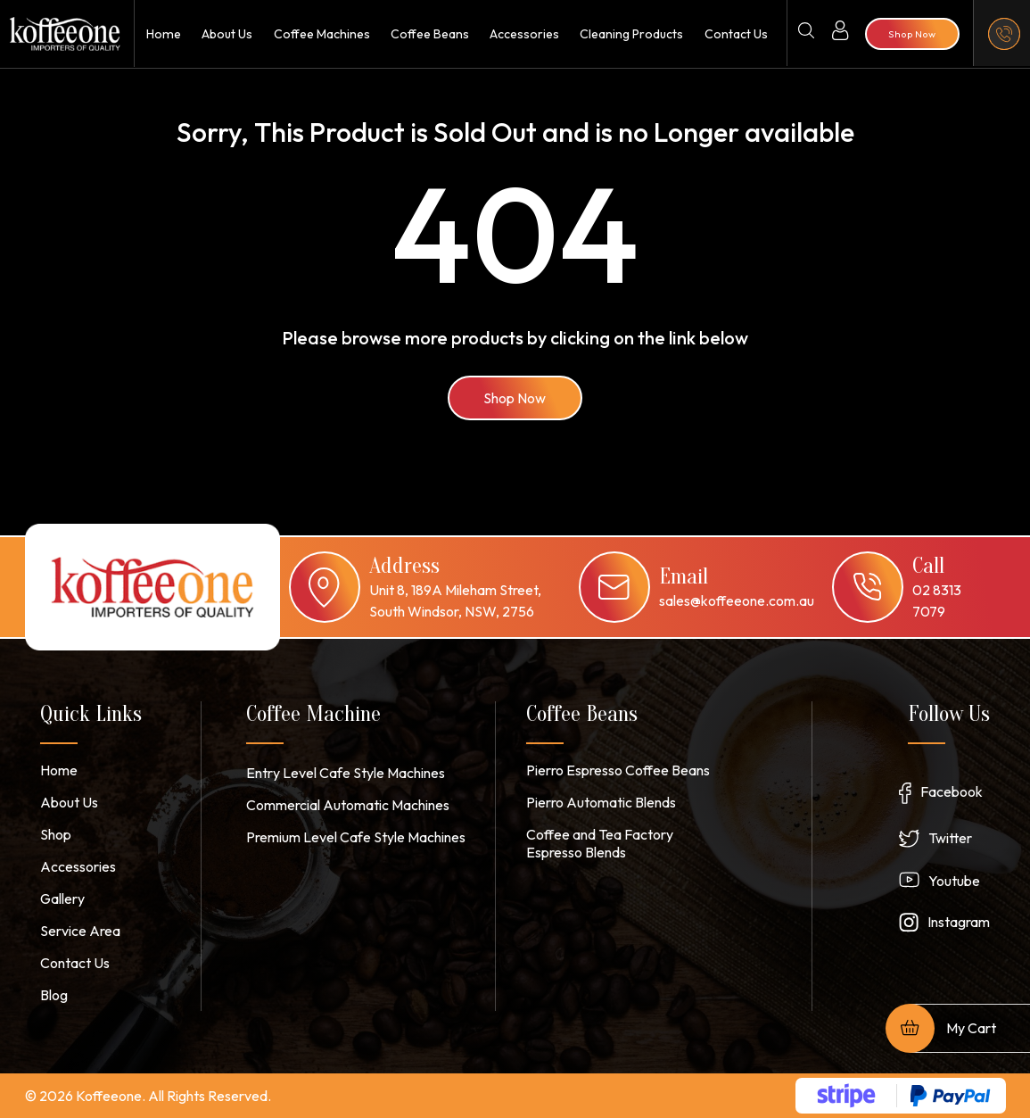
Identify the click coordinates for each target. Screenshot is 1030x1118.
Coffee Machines (320, 34)
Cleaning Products (631, 34)
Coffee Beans (429, 34)
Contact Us (735, 34)
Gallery (62, 898)
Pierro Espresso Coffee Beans (618, 770)
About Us (226, 34)
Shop (55, 834)
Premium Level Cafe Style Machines (356, 837)
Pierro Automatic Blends (601, 802)
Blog (54, 995)
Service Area (80, 931)
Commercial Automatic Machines (347, 805)
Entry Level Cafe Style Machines (345, 773)
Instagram (958, 922)
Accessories (523, 34)
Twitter (950, 838)
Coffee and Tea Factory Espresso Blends (599, 843)
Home (162, 34)
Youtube (954, 881)
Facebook (951, 791)
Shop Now (515, 398)
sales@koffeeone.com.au (736, 600)
